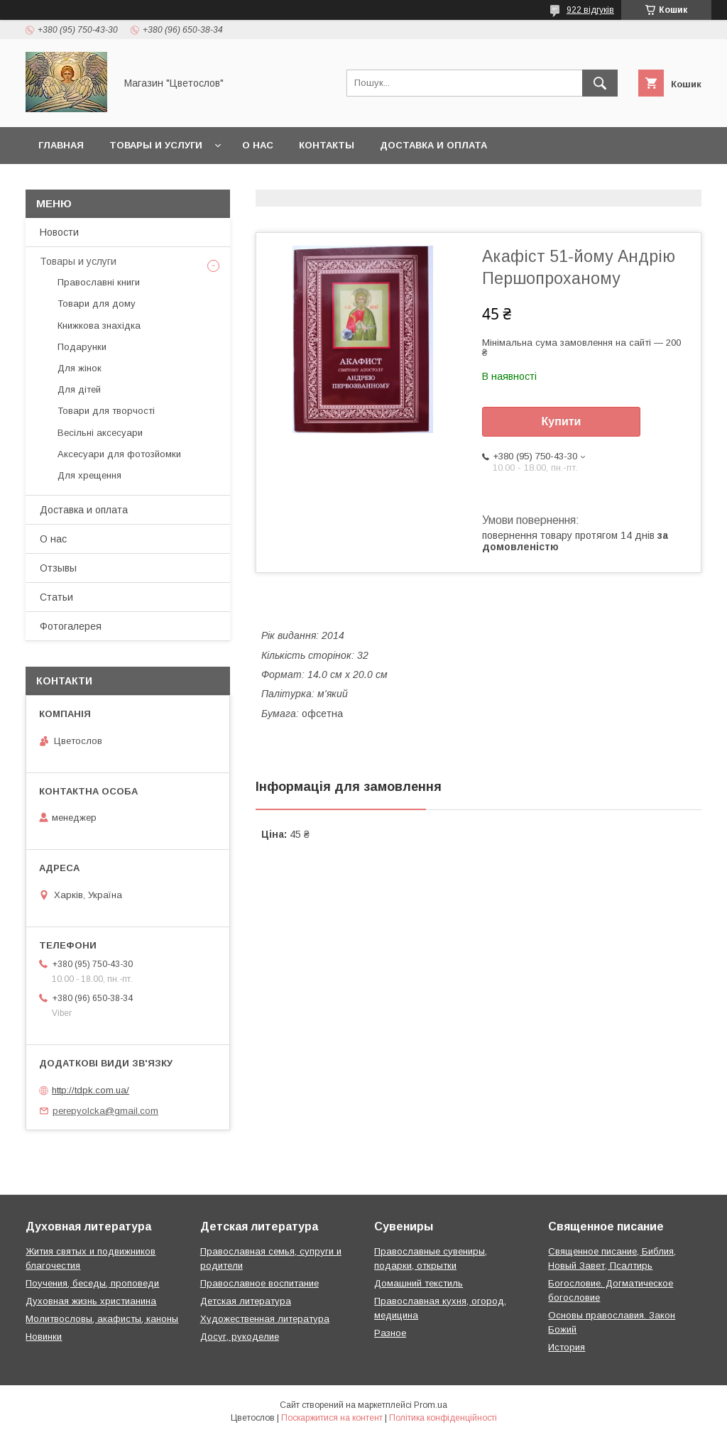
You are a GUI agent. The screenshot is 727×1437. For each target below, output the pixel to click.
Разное (390, 1333)
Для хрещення (89, 475)
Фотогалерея (71, 626)
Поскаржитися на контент (332, 1418)
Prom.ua (430, 1405)
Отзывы (58, 568)
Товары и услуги (155, 145)
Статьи (56, 597)
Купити (561, 421)
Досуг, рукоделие (239, 1336)
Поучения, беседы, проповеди (92, 1283)
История (566, 1347)
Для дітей (79, 389)
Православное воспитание (259, 1283)
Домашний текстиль (418, 1283)
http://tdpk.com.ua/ (90, 1090)
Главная (61, 145)
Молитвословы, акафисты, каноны (102, 1318)
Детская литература (245, 1301)
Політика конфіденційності (443, 1418)
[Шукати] (600, 83)
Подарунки (82, 347)
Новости (59, 232)
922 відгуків (590, 10)
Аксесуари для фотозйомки (119, 454)
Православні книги (99, 282)
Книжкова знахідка (99, 325)
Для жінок (80, 368)
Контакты (326, 145)
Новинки (44, 1336)
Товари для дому (97, 303)
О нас (257, 145)
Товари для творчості (106, 410)
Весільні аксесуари (100, 432)
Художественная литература (264, 1318)
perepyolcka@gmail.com (105, 1110)
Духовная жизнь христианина (91, 1301)
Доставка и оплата (433, 145)
